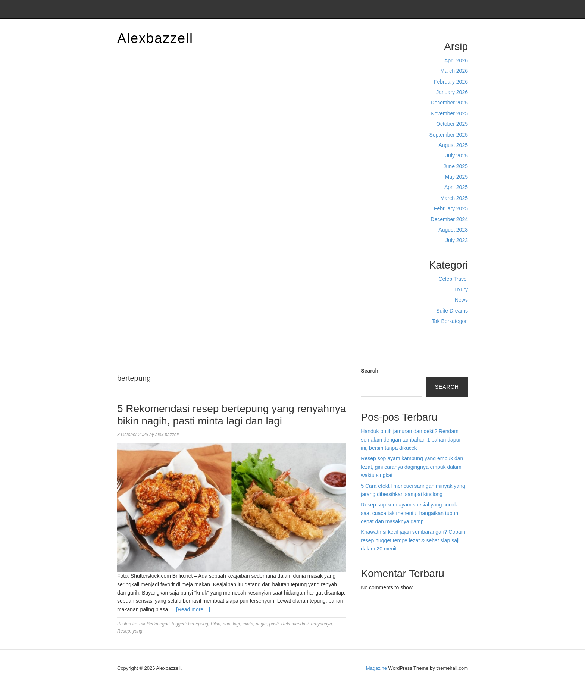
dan (226, 624)
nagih (261, 624)
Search (369, 371)
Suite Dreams (452, 311)
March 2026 (454, 71)
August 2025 (453, 145)
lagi (236, 624)
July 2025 (456, 156)
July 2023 (456, 240)
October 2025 (452, 124)
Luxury (460, 289)
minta (247, 624)
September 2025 (448, 135)
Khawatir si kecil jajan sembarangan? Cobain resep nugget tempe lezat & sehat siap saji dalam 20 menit (413, 540)
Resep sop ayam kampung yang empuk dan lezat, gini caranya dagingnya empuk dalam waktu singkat (412, 466)
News (461, 300)
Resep (123, 631)
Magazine (376, 668)
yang (137, 631)
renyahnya (321, 624)
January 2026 (452, 92)
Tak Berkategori (450, 321)
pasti (273, 624)
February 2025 (451, 208)
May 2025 (456, 177)
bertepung (198, 624)
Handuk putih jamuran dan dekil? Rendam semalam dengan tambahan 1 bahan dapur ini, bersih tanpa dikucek (411, 439)
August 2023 (453, 230)
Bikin (215, 624)
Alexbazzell (155, 38)
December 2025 (449, 103)
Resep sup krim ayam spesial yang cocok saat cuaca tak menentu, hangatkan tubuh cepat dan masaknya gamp (409, 513)
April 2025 (456, 187)
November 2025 (449, 113)
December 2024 (449, 219)
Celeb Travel (453, 279)
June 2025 (456, 166)
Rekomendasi (294, 624)
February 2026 (451, 82)
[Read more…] (193, 609)
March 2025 (454, 198)
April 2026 (456, 60)
